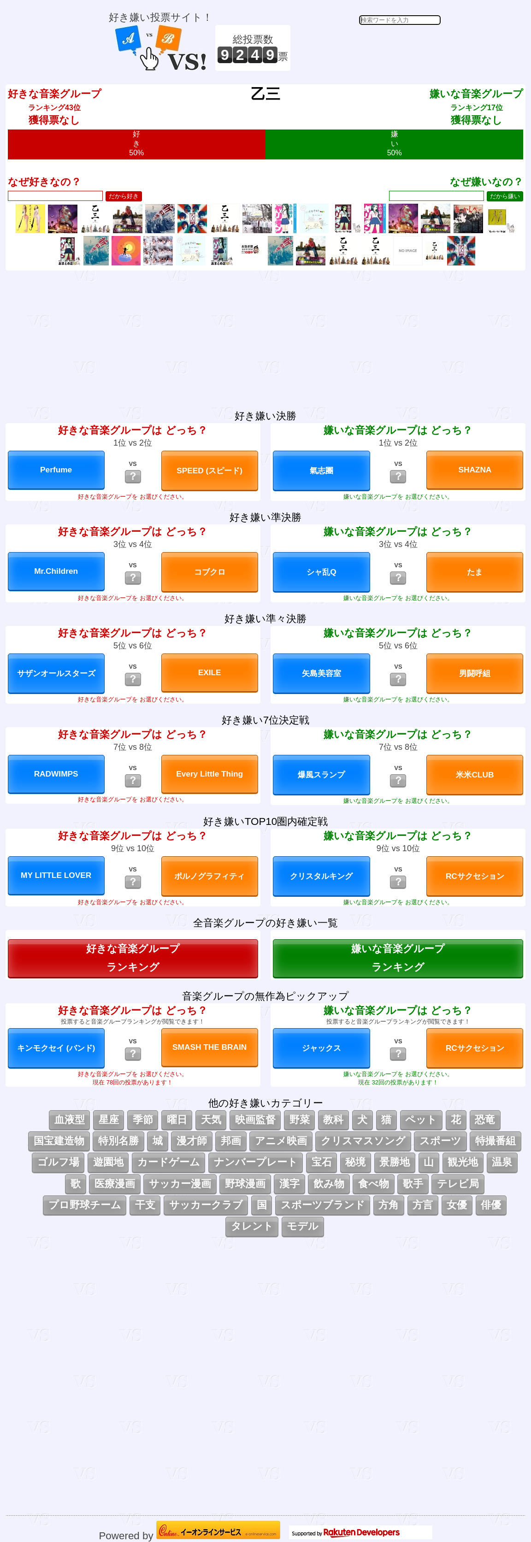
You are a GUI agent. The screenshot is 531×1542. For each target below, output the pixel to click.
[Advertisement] (367, 48)
